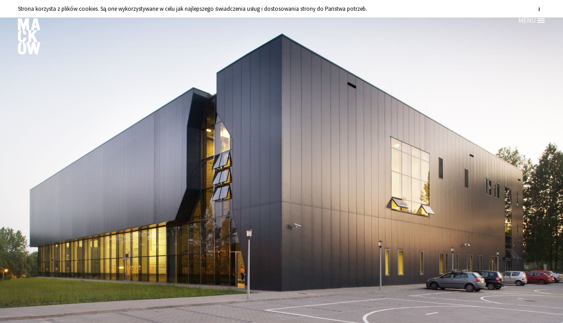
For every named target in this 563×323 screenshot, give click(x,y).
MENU (527, 20)
